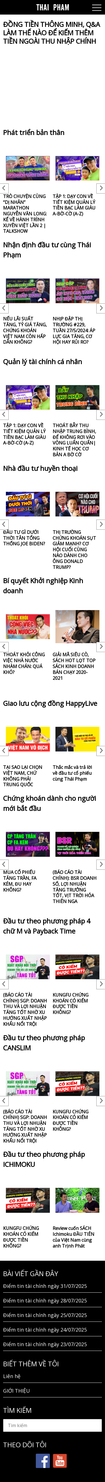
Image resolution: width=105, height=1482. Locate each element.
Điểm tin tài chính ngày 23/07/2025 (45, 1344)
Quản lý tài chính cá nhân (42, 361)
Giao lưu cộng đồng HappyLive (50, 703)
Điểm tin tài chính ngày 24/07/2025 (45, 1329)
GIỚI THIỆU (16, 1390)
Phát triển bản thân (33, 132)
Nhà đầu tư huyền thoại (40, 468)
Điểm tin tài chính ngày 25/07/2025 (45, 1315)
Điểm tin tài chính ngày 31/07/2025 (45, 1286)
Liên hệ (11, 1376)
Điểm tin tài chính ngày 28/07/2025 (45, 1300)
